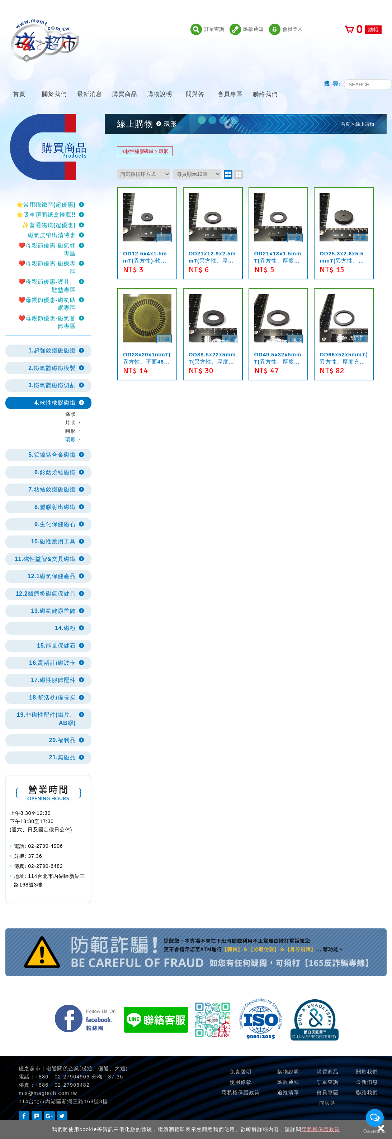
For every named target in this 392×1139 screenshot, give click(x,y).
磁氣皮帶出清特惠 (52, 235)
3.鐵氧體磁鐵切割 (52, 385)
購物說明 (160, 85)
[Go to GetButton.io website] (374, 1131)
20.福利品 (62, 740)
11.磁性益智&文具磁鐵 (45, 559)
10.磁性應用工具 (53, 541)
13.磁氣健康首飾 (53, 611)
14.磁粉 (65, 628)
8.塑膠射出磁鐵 (55, 507)
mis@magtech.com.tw (48, 1093)
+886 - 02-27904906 (62, 1077)
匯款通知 (246, 29)
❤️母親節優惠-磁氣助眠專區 (47, 304)
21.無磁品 (62, 757)
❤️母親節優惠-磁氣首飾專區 (47, 322)
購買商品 (124, 85)
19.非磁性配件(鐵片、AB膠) (46, 719)
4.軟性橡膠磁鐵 (55, 403)
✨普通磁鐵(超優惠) (49, 225)
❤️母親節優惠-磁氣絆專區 (47, 249)
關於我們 (54, 85)
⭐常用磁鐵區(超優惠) (46, 205)
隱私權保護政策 (320, 1129)
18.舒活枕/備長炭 (52, 698)
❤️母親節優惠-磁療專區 (47, 267)
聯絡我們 (265, 85)
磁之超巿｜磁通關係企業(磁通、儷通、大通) (73, 1068)
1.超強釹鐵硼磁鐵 (52, 350)
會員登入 (286, 29)
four (238, 174)
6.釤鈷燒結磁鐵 (55, 472)
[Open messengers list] (375, 1118)
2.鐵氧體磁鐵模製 (52, 368)
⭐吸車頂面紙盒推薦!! (46, 215)
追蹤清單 (288, 1092)
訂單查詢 (207, 29)
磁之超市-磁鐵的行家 (44, 40)
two (228, 174)
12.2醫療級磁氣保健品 (45, 594)
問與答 (195, 85)
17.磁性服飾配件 (53, 680)
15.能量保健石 (56, 646)
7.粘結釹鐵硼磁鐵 (52, 489)
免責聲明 (241, 1072)
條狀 (70, 414)
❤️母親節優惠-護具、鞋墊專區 (47, 286)
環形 (70, 439)
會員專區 (230, 85)
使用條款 (241, 1082)
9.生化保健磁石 (55, 524)
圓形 (70, 431)
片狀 (70, 423)
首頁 (19, 85)
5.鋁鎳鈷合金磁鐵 (52, 455)
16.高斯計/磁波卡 (52, 663)
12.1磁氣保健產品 (52, 576)
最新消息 (89, 85)
